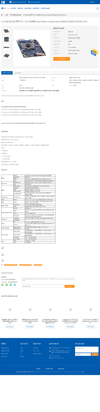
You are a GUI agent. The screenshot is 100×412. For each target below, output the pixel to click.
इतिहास (21, 351)
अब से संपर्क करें (62, 59)
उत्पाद (8, 8)
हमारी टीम (22, 356)
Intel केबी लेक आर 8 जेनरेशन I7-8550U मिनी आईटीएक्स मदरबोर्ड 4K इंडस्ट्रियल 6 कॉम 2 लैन (50, 321)
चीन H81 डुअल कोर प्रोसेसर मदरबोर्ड (23, 372)
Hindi (93, 2)
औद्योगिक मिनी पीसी (5, 348)
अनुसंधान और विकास (37, 353)
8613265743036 (12, 282)
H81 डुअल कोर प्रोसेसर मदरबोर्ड (25, 265)
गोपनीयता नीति (49, 368)
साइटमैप (38, 368)
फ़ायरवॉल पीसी (4, 356)
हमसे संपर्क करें (36, 8)
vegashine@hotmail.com (19, 2)
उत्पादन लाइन (35, 348)
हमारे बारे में (13, 8)
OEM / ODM (36, 351)
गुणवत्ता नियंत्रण (27, 8)
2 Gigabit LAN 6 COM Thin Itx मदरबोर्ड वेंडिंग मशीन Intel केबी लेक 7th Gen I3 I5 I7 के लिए (70, 321)
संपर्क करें (69, 286)
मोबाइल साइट (61, 368)
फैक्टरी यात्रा (20, 8)
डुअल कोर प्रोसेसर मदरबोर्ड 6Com (10, 265)
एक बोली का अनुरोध (45, 8)
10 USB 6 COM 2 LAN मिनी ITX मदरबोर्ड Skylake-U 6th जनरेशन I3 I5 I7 (90, 321)
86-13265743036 (35, 2)
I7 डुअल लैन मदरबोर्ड (38, 265)
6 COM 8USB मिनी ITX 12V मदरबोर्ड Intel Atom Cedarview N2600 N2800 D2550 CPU (44, 15)
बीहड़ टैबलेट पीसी (4, 353)
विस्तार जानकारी (7, 73)
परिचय (21, 348)
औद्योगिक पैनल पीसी (5, 351)
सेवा (21, 353)
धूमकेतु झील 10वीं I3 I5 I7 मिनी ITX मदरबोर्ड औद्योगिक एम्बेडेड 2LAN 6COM (10, 321)
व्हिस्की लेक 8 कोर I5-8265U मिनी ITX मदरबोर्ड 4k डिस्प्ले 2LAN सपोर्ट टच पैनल (30, 321)
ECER (83, 372)
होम (3, 8)
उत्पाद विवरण (18, 73)
